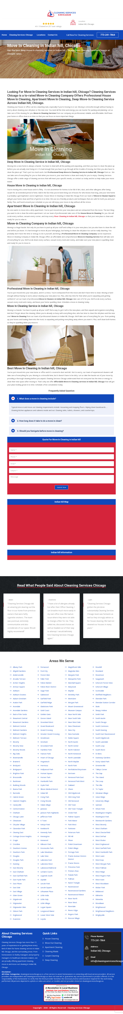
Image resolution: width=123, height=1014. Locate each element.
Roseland (99, 671)
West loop (100, 860)
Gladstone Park (46, 706)
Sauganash (100, 679)
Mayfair (71, 691)
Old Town (72, 805)
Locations (41, 35)
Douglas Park (18, 860)
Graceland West (46, 722)
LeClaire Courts (46, 872)
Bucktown (17, 781)
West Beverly (101, 824)
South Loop (100, 746)
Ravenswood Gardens (77, 890)
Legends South (46, 876)
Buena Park (17, 789)
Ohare (70, 789)
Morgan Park (73, 702)
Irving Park (44, 797)
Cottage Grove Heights (22, 836)
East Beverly (18, 868)
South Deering (101, 730)
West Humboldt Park (104, 852)
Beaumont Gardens (20, 722)
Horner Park (45, 777)
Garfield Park (45, 698)
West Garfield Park (103, 848)
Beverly (16, 742)
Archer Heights (19, 683)
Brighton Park (18, 773)
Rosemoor (100, 675)
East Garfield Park (20, 876)
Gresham (44, 742)
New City (71, 730)
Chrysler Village (19, 824)
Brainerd (16, 761)
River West (72, 902)
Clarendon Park (19, 828)
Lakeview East (46, 860)
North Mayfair (73, 761)
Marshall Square (74, 683)
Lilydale (43, 879)
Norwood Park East (76, 777)
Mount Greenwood (75, 706)
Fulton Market (45, 683)
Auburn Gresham (19, 698)
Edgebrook (17, 899)
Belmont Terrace (19, 738)
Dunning (16, 864)
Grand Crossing (46, 730)
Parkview (71, 828)
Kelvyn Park (45, 824)
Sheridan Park (101, 698)
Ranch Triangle (74, 883)
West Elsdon (101, 840)
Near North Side (74, 714)
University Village (102, 801)
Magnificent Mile (74, 667)
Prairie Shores (73, 863)
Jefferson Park (46, 816)
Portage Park (73, 852)
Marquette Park (74, 679)
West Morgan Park (103, 864)
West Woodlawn (102, 883)
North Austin (73, 742)
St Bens (99, 753)
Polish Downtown (75, 844)
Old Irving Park (74, 797)
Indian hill (44, 793)
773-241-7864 (107, 34)
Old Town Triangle (75, 809)
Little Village (45, 903)
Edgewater (17, 903)
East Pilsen (17, 883)
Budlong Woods (19, 785)
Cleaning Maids (51, 951)
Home (4, 35)
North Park (72, 765)
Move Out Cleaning (53, 943)
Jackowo (43, 809)
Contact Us (52, 35)
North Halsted (74, 750)
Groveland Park (46, 746)
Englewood (17, 915)
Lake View (44, 856)
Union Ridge (100, 797)
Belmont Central (19, 726)
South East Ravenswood (105, 734)
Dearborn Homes (20, 848)
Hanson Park (45, 753)
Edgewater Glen (19, 907)
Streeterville (100, 765)
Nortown (71, 773)
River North (72, 898)
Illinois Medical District (49, 789)
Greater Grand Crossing (50, 734)
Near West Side (74, 722)
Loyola (43, 919)
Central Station (19, 809)
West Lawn (100, 856)
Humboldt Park (46, 781)
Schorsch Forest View (104, 683)
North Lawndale (74, 757)
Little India (44, 895)
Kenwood (44, 840)
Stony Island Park (102, 761)
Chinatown (17, 820)
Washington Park (102, 816)
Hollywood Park (46, 769)
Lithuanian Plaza (46, 891)
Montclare (72, 698)
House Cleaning (52, 938)
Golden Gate (45, 714)
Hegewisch (44, 761)
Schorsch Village (102, 687)
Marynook (72, 687)
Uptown (99, 805)
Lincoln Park (45, 883)
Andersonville (18, 675)
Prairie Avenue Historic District (77, 857)
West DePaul (101, 836)
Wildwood (99, 891)
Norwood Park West (76, 781)
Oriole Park (72, 813)
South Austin (100, 718)
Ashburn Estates (19, 694)
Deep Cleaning (51, 960)
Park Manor (72, 820)
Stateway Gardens (103, 757)
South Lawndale (102, 742)
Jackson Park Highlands (49, 813)
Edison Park (17, 911)
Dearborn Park (19, 852)
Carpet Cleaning (52, 955)
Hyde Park (44, 785)
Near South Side (74, 718)
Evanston (16, 919)
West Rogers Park (103, 876)
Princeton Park (74, 867)
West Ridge (100, 872)
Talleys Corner (101, 769)
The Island (100, 777)
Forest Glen (45, 675)
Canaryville (17, 805)
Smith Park (100, 714)
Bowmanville (18, 757)
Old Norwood (73, 801)
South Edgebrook (102, 738)
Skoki (97, 706)
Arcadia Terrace (19, 679)
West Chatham (101, 828)
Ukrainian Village (102, 793)
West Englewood (102, 844)
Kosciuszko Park (46, 848)
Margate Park (73, 675)
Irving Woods (45, 801)
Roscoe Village (74, 918)
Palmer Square (74, 816)
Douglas (16, 856)
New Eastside (73, 734)
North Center (73, 746)
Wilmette (99, 895)
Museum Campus (75, 710)
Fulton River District (48, 687)
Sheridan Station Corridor (105, 702)
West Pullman (101, 868)
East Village (17, 891)
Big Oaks (16, 753)
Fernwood (44, 667)
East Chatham (18, 872)
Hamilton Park (46, 750)
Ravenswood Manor (76, 894)
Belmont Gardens (20, 730)
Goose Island (45, 718)
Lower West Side (47, 915)
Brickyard (16, 765)
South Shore (100, 750)
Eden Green (17, 895)
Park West (72, 824)
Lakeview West (46, 864)
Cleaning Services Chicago (21, 35)
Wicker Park (100, 887)
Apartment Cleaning (53, 947)
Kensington (45, 836)
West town (100, 879)
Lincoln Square (46, 887)
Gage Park (44, 691)
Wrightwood (100, 907)
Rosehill (99, 667)
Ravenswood (73, 886)
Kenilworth (44, 828)
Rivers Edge (73, 910)
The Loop (99, 781)
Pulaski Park (73, 875)
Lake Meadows (46, 852)
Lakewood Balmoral (48, 868)
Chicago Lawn (18, 816)
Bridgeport (17, 769)
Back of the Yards (20, 714)
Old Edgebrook (74, 793)
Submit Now (61, 487)
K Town (43, 820)
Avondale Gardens (20, 710)
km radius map (61, 524)
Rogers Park (73, 914)
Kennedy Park (46, 832)
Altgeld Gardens (19, 671)
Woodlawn (100, 903)
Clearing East (18, 832)
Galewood (44, 694)
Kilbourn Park (45, 844)
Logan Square (45, 907)
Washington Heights (104, 813)
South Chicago (101, 722)
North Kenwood (74, 753)
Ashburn (16, 691)
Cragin (15, 840)
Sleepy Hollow (101, 710)
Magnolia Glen (73, 671)
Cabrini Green (18, 797)
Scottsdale (100, 691)
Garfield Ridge (46, 702)
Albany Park (17, 667)
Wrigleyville (100, 915)
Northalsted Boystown (77, 769)
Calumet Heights (19, 801)
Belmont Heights (19, 734)
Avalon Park (17, 702)
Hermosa (44, 765)
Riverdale (72, 906)
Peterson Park (74, 832)
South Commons (102, 726)
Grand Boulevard (47, 726)
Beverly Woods (19, 750)
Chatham (16, 813)
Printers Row (73, 871)
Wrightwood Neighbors (105, 911)
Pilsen (70, 840)
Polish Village (73, 848)
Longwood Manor (47, 911)
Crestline (16, 844)
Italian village (45, 805)
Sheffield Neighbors (103, 694)
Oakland (71, 785)
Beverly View (18, 746)
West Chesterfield (103, 832)
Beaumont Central (20, 718)
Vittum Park (100, 809)
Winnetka (99, 899)
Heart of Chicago (47, 757)
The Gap (99, 773)
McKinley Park (73, 694)
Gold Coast (44, 710)
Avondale (16, 706)
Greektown (44, 738)
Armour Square (19, 687)
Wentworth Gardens (104, 820)
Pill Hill (70, 836)
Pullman (71, 879)
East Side (16, 887)
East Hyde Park (19, 879)
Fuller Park (44, 679)
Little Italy (44, 899)
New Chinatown (74, 726)
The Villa (99, 785)
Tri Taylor (99, 789)
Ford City (44, 671)
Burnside (16, 793)
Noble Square (73, 738)
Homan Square (46, 773)
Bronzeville (17, 777)
